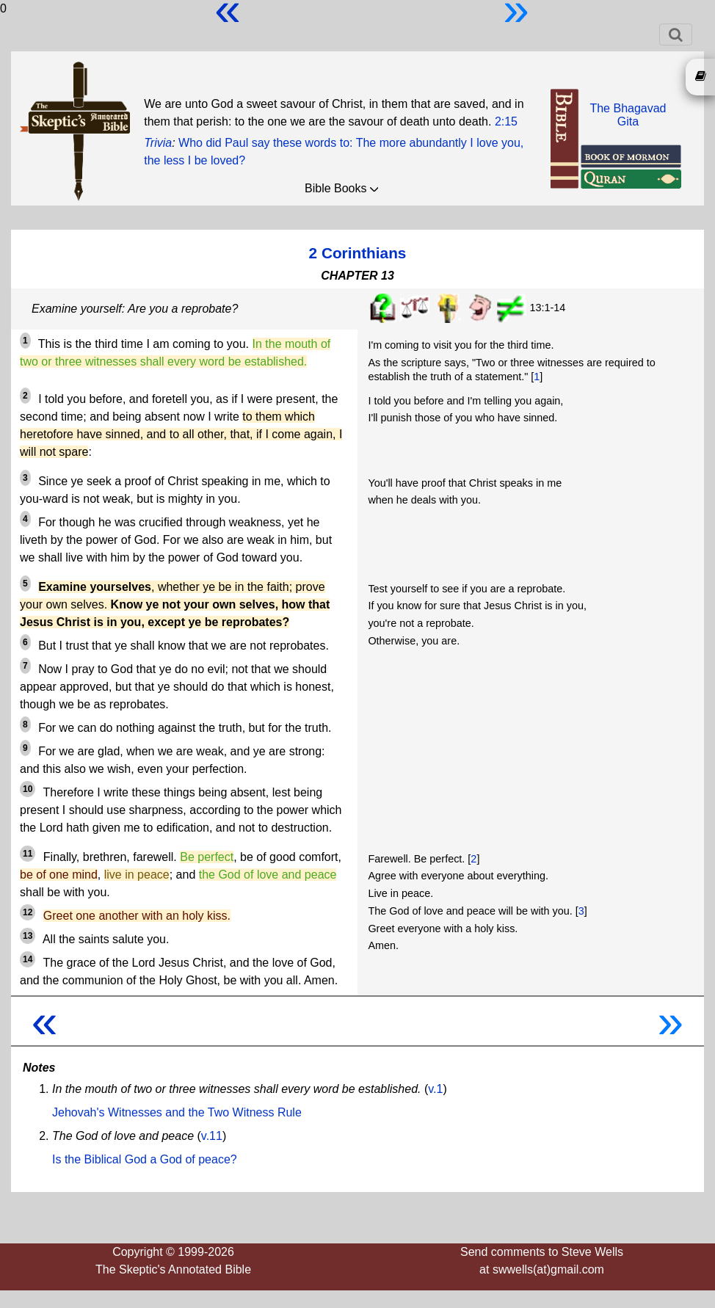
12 (27, 912)
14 (27, 959)
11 (27, 854)
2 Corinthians (358, 252)
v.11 (211, 1136)
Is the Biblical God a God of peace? (144, 1159)
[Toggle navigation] (675, 34)
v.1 (435, 1089)
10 (27, 789)
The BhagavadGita (627, 115)
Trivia (158, 143)
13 (27, 936)
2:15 (506, 121)
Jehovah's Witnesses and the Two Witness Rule (177, 1112)
